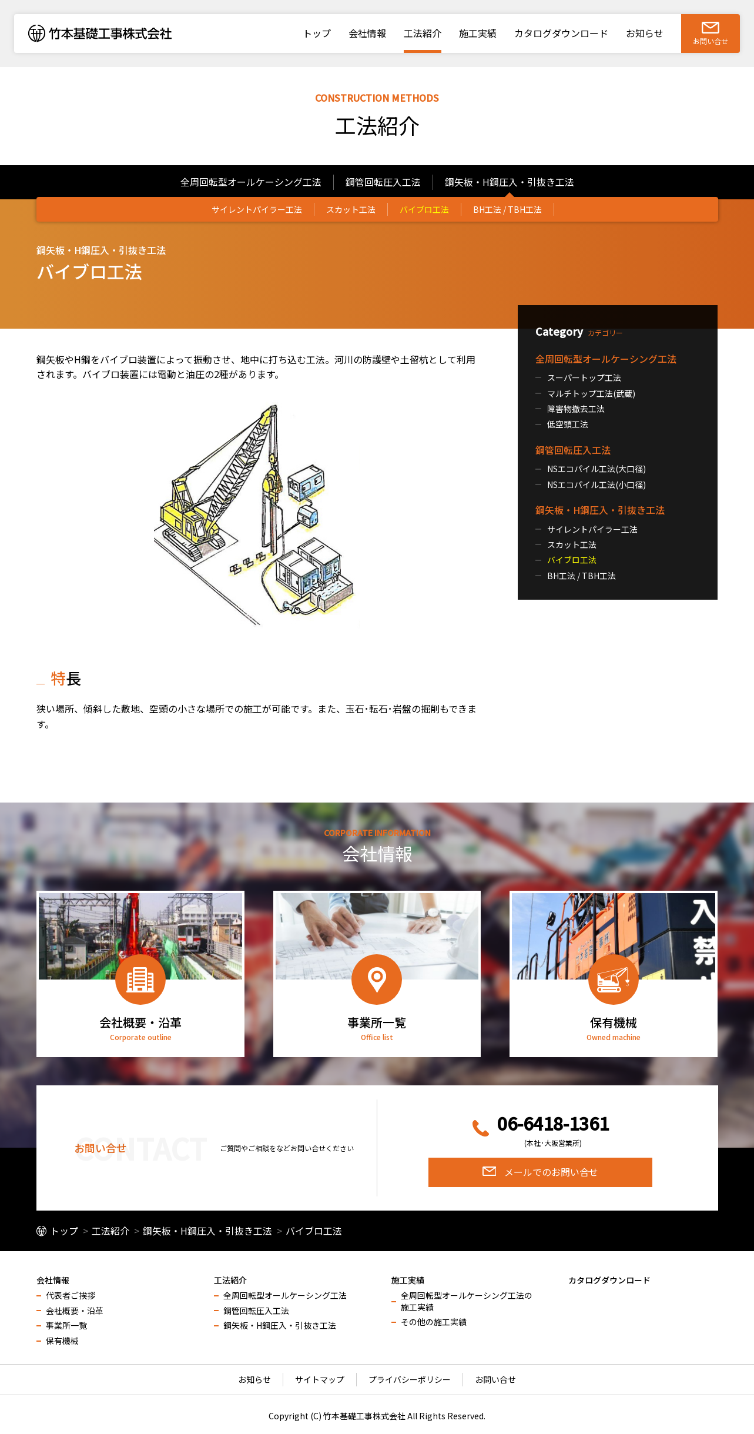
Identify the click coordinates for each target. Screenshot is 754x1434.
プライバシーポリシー (409, 1379)
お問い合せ (495, 1379)
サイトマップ (319, 1379)
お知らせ (254, 1379)
